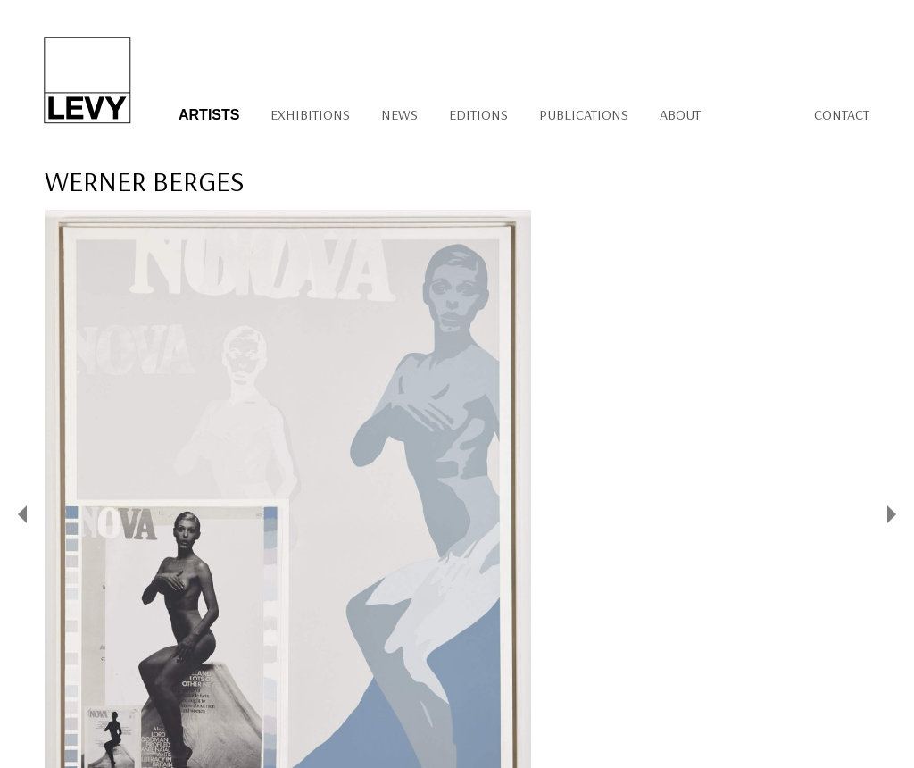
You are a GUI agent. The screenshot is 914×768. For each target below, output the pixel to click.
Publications (583, 114)
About (680, 114)
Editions (478, 114)
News (399, 114)
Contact (841, 114)
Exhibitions (310, 114)
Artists (209, 114)
